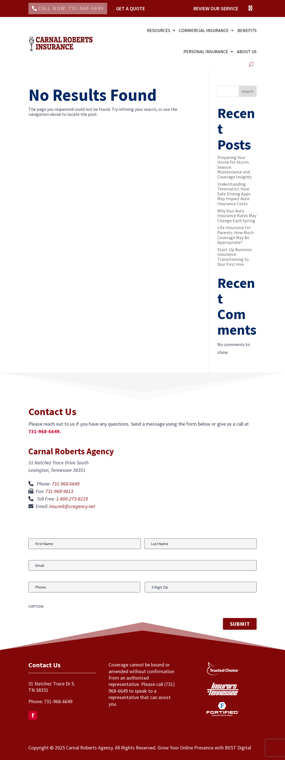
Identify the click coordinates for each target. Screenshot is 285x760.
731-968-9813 (59, 491)
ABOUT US (247, 51)
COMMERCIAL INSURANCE (204, 30)
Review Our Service (215, 8)
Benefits (247, 30)
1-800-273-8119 (72, 499)
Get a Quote (130, 8)
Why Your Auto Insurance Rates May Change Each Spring (236, 215)
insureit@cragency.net (72, 506)
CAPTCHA (36, 606)
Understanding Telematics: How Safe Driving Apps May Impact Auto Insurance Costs (233, 193)
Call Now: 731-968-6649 (71, 8)
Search (248, 91)
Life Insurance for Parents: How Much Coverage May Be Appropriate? (235, 235)
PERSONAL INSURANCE (205, 51)
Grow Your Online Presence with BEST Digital (204, 747)
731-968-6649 (66, 483)
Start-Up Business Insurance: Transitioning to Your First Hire (234, 257)
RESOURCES (158, 30)
